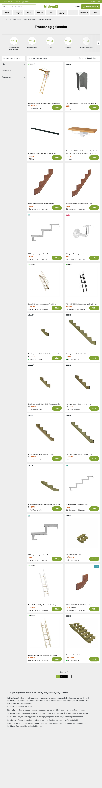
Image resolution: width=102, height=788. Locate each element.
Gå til (57, 107)
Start (6, 19)
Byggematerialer (15, 19)
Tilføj (94, 107)
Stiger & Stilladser (29, 19)
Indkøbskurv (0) (91, 7)
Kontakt (77, 6)
